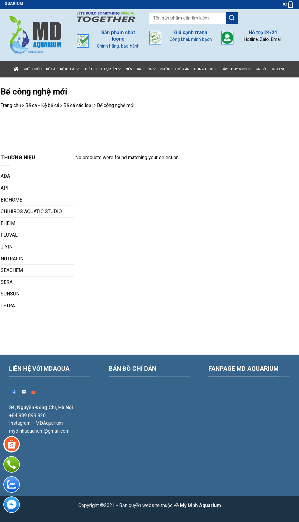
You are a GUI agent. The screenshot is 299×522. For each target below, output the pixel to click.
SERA (6, 282)
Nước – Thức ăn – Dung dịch (188, 69)
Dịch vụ (279, 69)
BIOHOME (11, 200)
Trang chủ (11, 105)
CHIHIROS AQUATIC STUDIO (31, 211)
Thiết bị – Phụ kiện (102, 69)
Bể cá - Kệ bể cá (42, 105)
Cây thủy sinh (236, 69)
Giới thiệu (33, 69)
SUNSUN (10, 294)
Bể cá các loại (78, 105)
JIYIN (6, 247)
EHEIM (8, 223)
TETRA (8, 306)
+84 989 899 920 (27, 392)
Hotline (251, 39)
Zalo (264, 39)
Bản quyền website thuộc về (170, 482)
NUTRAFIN (12, 259)
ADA (5, 176)
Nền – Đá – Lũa (141, 69)
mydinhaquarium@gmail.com (39, 407)
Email (276, 39)
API (5, 188)
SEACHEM (12, 270)
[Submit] (232, 18)
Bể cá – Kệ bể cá (62, 69)
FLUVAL (9, 235)
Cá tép (262, 69)
